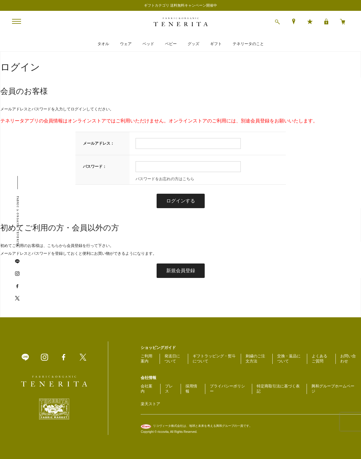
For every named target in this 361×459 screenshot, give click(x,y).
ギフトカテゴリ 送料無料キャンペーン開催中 (180, 5)
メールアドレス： (98, 143)
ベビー (171, 44)
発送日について (172, 358)
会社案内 (146, 388)
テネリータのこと (248, 44)
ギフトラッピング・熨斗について (214, 358)
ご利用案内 (146, 358)
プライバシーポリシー (227, 388)
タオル (103, 44)
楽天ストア (150, 404)
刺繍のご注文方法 (255, 358)
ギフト (216, 44)
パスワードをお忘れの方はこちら (165, 179)
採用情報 (191, 388)
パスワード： (94, 166)
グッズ (193, 44)
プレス (169, 388)
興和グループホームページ (332, 388)
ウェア (126, 44)
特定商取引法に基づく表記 (278, 388)
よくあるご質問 (319, 358)
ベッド (148, 44)
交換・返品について (289, 358)
